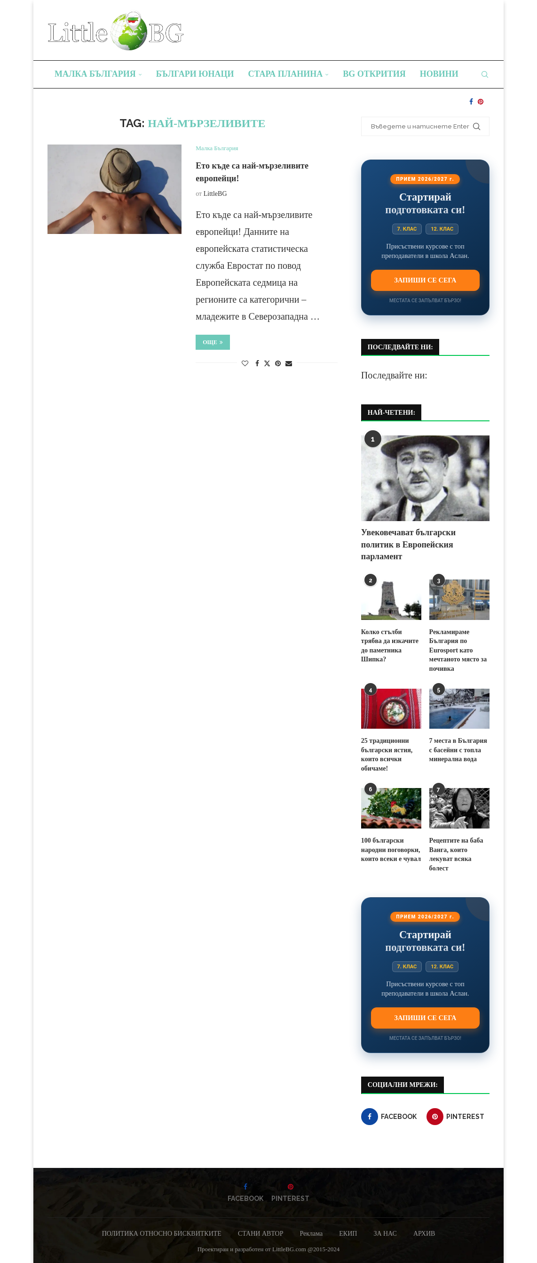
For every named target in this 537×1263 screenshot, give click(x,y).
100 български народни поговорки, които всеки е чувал (391, 849)
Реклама (311, 1233)
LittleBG (215, 193)
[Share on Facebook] (257, 364)
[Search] (485, 74)
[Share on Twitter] (267, 363)
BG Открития (374, 74)
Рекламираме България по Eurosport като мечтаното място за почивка (458, 650)
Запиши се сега (425, 280)
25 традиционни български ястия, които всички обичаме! (386, 754)
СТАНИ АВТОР (261, 1233)
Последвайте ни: (394, 375)
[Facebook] (471, 101)
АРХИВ (424, 1233)
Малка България (95, 74)
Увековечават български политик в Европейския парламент (408, 544)
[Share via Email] (288, 364)
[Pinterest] (480, 101)
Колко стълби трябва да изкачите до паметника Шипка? (390, 645)
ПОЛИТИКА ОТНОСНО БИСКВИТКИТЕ (161, 1233)
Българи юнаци (195, 74)
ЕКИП (348, 1233)
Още (213, 342)
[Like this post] (245, 364)
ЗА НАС (385, 1233)
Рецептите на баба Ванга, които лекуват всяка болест (456, 854)
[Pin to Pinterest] (278, 364)
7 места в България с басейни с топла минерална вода (458, 750)
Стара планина (285, 74)
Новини (439, 74)
